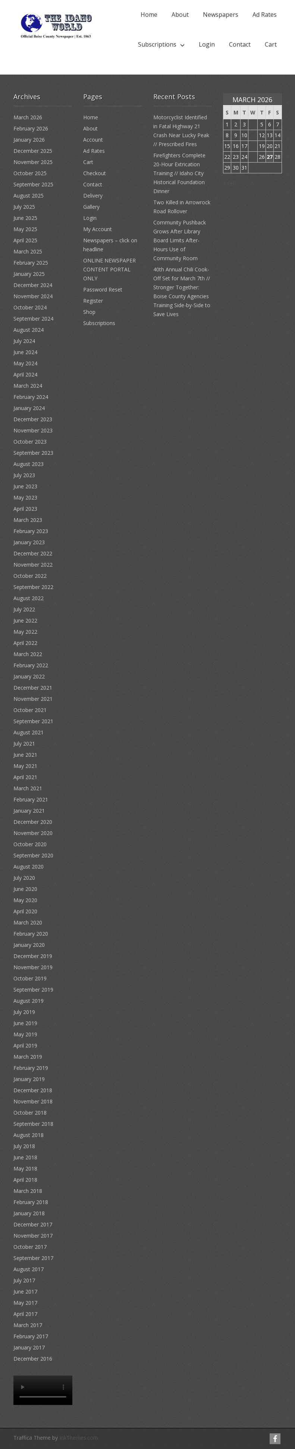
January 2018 (29, 1213)
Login (207, 44)
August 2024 (28, 329)
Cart (271, 44)
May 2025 (25, 229)
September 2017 (33, 1257)
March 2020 (27, 922)
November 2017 (33, 1235)
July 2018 (24, 1146)
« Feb (229, 183)
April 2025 (25, 240)
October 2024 (30, 307)
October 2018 (30, 1112)
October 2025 (30, 173)
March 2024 (27, 385)
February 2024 (30, 396)
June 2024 (25, 352)
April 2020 (25, 911)
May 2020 (25, 900)
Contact (240, 44)
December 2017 (32, 1224)
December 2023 (32, 419)
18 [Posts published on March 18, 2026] (253, 145)
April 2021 (25, 777)
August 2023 (28, 463)
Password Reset (102, 289)
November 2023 (33, 430)
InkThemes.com (78, 1437)
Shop (89, 311)
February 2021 (30, 799)
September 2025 (33, 184)
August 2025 (28, 195)
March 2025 (27, 251)
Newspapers (220, 14)
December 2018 (32, 1090)
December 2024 (32, 285)
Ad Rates (264, 14)
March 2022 (27, 654)
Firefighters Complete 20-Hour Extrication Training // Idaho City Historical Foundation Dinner (179, 173)
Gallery (91, 206)
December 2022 (32, 553)
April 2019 (25, 1045)
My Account (97, 229)
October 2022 (30, 575)
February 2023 (30, 531)
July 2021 (24, 743)
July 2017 (24, 1280)
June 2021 (25, 754)
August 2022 (28, 598)
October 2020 (30, 844)
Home (149, 14)
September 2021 (33, 721)
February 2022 (30, 665)
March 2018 (27, 1190)
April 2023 (25, 508)
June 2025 (25, 217)
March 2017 (27, 1325)
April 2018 (25, 1179)
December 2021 (32, 687)
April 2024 (25, 374)
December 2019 (32, 956)
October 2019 (30, 978)
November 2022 (33, 564)
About (180, 14)
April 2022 (25, 642)
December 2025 (32, 150)
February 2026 (30, 128)
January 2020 (29, 944)
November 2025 (33, 162)
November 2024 (33, 296)
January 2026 (29, 139)
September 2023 (33, 452)
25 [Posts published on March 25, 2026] (253, 156)
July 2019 (24, 1011)
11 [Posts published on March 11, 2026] (253, 135)
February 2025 (30, 262)
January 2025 (29, 273)
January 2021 (29, 810)
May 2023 (25, 497)
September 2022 (33, 586)
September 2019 (33, 989)
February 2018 (30, 1202)
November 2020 (33, 833)
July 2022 (24, 609)
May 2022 (25, 631)
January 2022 (29, 676)
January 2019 (29, 1079)
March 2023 (27, 519)
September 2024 (33, 318)
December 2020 (32, 821)
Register (93, 300)
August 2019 (28, 1000)
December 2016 (32, 1358)
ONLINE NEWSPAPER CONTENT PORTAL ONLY (109, 269)
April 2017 (25, 1313)
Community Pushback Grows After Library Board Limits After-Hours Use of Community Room (179, 240)
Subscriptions (157, 44)
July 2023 (24, 475)
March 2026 (27, 117)
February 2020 (30, 933)
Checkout (94, 173)
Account (93, 139)
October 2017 (30, 1246)
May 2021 (25, 765)
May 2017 (25, 1302)
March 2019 (27, 1056)
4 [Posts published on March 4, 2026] (252, 124)
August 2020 (28, 866)
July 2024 (24, 340)
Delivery (93, 195)
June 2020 (25, 888)
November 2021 (33, 698)
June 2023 (25, 486)
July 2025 (24, 206)
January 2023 (29, 542)
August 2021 (28, 732)
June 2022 (25, 620)
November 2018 (33, 1101)
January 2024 (29, 408)
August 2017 (28, 1269)
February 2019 (30, 1067)
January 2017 (29, 1347)
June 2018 (25, 1157)
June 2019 (25, 1023)
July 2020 (24, 877)
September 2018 (33, 1123)
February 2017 (30, 1336)
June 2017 (25, 1291)
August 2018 (28, 1134)
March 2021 (27, 788)
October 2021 (30, 710)
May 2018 (25, 1168)
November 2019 (33, 967)
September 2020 (33, 855)
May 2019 (25, 1034)
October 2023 (30, 441)
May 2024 (25, 363)
